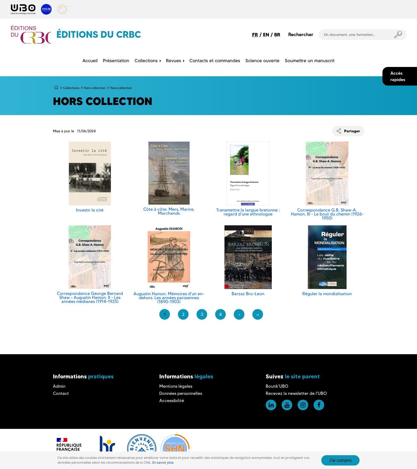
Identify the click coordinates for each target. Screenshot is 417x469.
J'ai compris (340, 460)
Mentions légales (175, 386)
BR (277, 35)
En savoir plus (163, 462)
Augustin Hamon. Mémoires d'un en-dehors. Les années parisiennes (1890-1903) (169, 297)
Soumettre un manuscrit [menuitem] (310, 60)
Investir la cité (89, 210)
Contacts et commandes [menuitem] (214, 60)
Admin (59, 386)
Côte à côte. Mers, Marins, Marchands (168, 211)
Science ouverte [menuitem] (262, 60)
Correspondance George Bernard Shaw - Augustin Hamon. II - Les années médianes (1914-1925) (90, 297)
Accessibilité (171, 400)
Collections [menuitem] (146, 60)
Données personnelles (180, 393)
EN (266, 35)
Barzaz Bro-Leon (248, 293)
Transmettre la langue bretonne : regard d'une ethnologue (248, 212)
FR (255, 35)
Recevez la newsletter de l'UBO (296, 393)
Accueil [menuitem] (90, 60)
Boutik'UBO (277, 386)
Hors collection (95, 88)
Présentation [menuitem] (116, 60)
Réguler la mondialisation (327, 293)
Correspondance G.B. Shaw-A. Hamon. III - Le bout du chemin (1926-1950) (327, 214)
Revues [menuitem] (173, 60)
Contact (61, 393)
